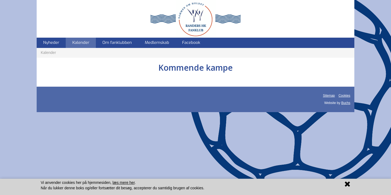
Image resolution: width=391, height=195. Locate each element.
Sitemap (329, 96)
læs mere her (123, 182)
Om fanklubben (117, 42)
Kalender (80, 42)
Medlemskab (157, 42)
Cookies (344, 96)
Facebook (191, 42)
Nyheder (51, 42)
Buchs (345, 103)
